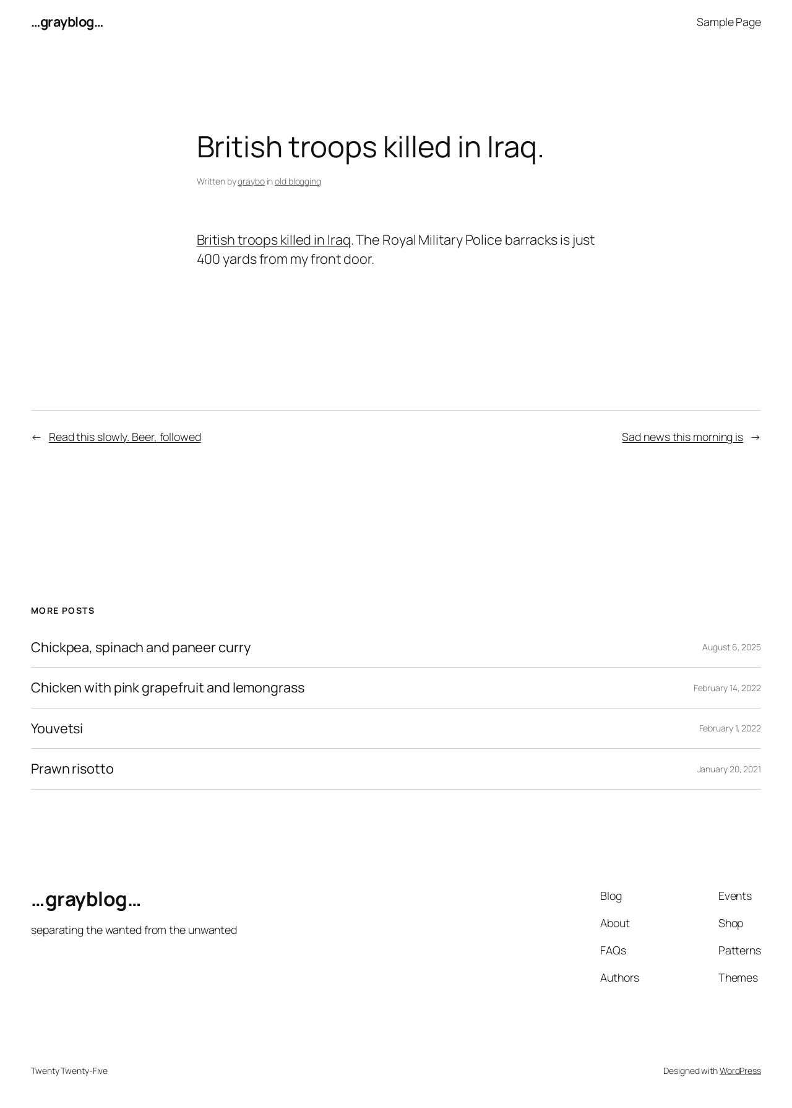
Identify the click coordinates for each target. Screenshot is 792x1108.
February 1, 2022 (730, 728)
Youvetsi (57, 728)
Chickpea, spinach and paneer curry (141, 647)
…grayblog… (67, 21)
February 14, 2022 (727, 688)
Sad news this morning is (682, 436)
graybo (251, 181)
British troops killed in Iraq (274, 239)
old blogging (298, 181)
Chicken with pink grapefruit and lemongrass (167, 687)
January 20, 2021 (729, 769)
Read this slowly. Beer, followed (125, 436)
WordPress (740, 1070)
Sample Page (729, 21)
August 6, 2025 (731, 647)
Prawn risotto (72, 768)
